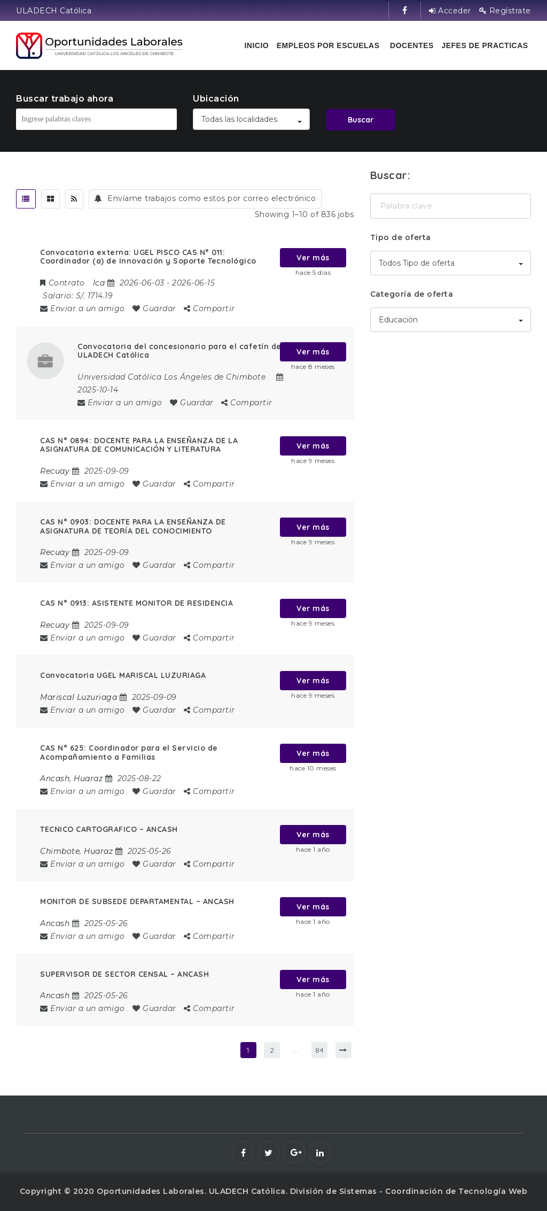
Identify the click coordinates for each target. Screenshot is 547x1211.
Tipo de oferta (400, 237)
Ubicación (216, 99)
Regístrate (505, 11)
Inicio (256, 45)
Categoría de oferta (412, 294)
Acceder (450, 11)
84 (319, 1050)
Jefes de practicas (484, 45)
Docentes (412, 45)
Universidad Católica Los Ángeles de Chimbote (171, 377)
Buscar (360, 120)
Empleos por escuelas (328, 45)
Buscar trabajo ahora (64, 99)
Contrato (62, 283)
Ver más (313, 258)
